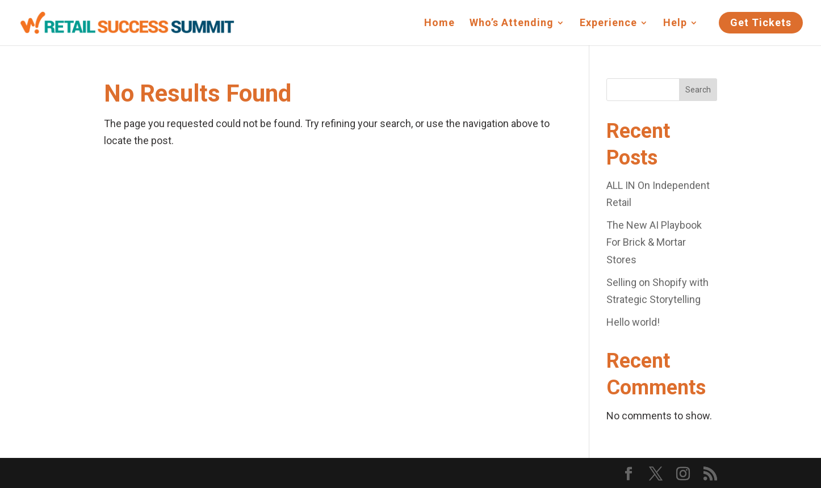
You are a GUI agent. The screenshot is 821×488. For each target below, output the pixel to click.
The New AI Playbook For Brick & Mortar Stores (654, 242)
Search (698, 89)
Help (675, 23)
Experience (608, 23)
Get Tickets (760, 22)
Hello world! (633, 322)
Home (439, 23)
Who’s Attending (512, 23)
